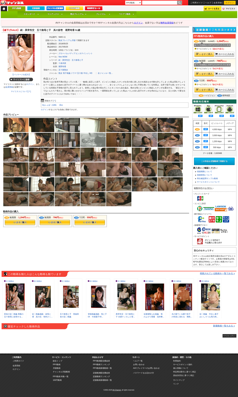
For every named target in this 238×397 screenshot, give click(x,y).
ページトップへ (228, 336)
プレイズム (103, 14)
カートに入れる (224, 54)
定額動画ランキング (101, 376)
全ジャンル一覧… (105, 73)
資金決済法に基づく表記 (183, 375)
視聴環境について (204, 175)
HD (91, 73)
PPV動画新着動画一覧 (102, 368)
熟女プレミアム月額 (67, 40)
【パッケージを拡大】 (21, 74)
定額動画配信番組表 (101, 373)
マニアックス (55, 14)
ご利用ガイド (196, 3)
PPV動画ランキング (101, 364)
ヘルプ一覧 (138, 361)
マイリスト (230, 9)
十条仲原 (62, 63)
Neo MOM (63, 57)
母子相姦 (67, 73)
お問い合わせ (138, 364)
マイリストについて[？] (21, 91)
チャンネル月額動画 (61, 372)
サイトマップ (179, 380)
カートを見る (213, 9)
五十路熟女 (63, 70)
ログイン (230, 3)
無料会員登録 (167, 22)
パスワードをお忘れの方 (143, 373)
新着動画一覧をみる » (224, 325)
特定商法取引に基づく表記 (184, 372)
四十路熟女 (38, 281)
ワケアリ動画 (126, 14)
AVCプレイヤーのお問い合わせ (146, 368)
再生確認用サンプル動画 (207, 178)
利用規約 (177, 361)
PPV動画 (56, 364)
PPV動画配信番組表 (101, 361)
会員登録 (218, 3)
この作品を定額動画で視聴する (214, 161)
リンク (176, 384)
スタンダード (31, 14)
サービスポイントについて (208, 182)
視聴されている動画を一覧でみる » (217, 273)
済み (61, 105)
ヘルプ (208, 3)
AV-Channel (12, 2)
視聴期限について (204, 171)
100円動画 (57, 380)
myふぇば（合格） (50, 105)
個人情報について (180, 368)
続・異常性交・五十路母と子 (71, 60)
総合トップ (57, 361)
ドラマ (74, 73)
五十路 (80, 73)
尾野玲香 (62, 66)
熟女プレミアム (78, 14)
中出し (86, 73)
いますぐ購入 (204, 54)
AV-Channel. (116, 390)
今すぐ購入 (20, 222)
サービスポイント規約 (182, 364)
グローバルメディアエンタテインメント (76, 53)
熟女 (60, 73)
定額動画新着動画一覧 (102, 380)
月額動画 (56, 368)
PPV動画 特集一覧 (60, 376)
